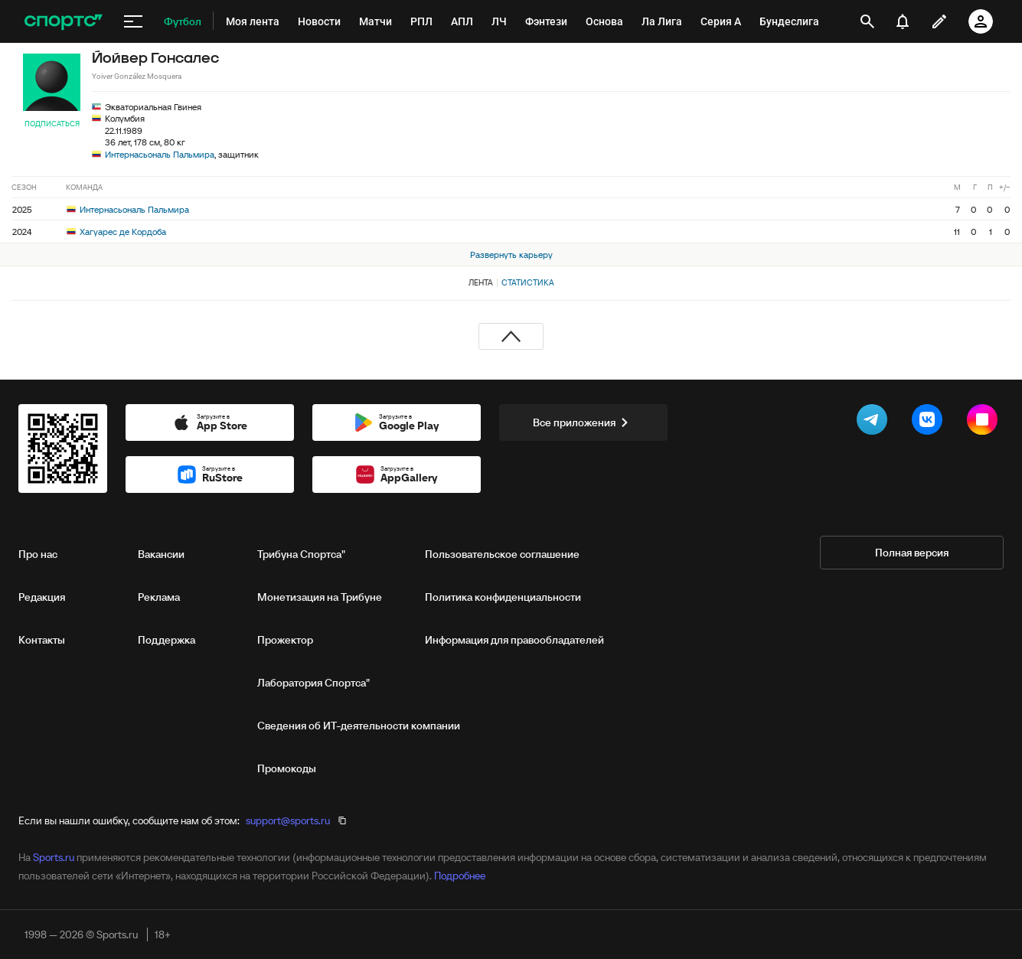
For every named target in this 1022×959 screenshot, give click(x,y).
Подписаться (52, 124)
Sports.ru (53, 857)
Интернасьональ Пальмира (159, 154)
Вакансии (161, 554)
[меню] (133, 21)
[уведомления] (902, 21)
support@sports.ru (288, 820)
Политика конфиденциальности (503, 597)
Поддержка (166, 640)
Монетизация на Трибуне (319, 597)
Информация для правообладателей (514, 640)
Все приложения (583, 422)
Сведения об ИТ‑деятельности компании (358, 725)
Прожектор (285, 640)
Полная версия (912, 552)
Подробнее (459, 875)
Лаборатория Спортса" (313, 683)
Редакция (41, 597)
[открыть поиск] (867, 21)
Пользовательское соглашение (502, 554)
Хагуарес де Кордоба (116, 231)
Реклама (159, 597)
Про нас (37, 554)
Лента (481, 282)
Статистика (527, 282)
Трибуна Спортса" (301, 554)
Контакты (41, 640)
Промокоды (286, 768)
